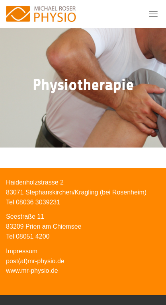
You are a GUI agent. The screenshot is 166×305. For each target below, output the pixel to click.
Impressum (21, 251)
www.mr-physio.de (32, 270)
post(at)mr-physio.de (35, 261)
